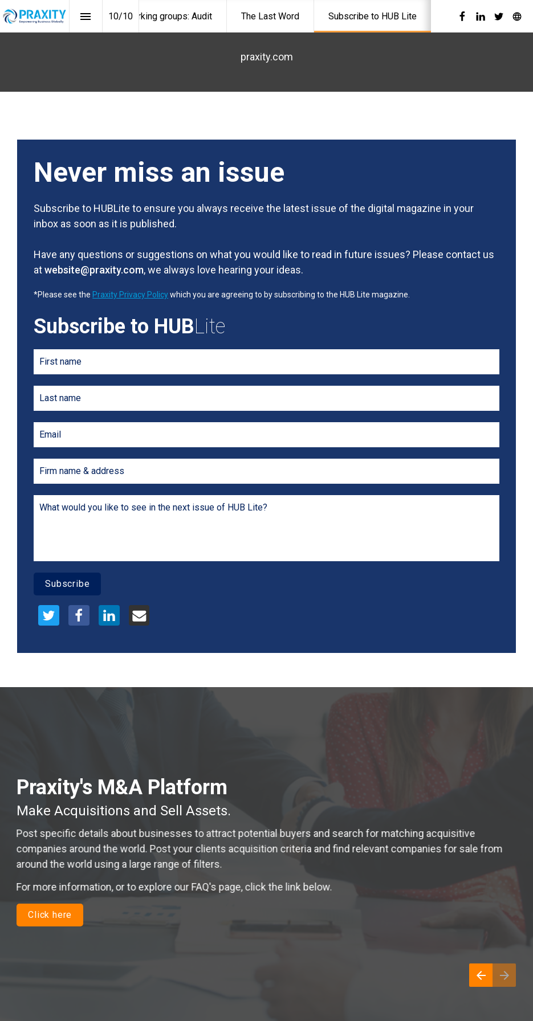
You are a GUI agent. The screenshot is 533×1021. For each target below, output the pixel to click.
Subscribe (67, 583)
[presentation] (266, 389)
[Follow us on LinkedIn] (481, 16)
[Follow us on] (517, 16)
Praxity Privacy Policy (130, 294)
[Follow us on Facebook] (462, 16)
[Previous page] (481, 975)
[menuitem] (168, 16)
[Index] (86, 16)
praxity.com (267, 57)
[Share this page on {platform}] (48, 615)
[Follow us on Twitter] (499, 16)
